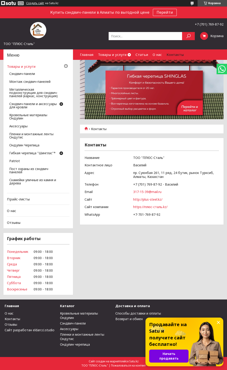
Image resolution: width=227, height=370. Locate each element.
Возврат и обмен (129, 319)
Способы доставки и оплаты (138, 313)
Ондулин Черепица (24, 145)
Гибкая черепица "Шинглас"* (32, 153)
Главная (86, 54)
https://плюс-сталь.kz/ (150, 207)
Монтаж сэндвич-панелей (29, 82)
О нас (157, 54)
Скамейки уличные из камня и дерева (32, 181)
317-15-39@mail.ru (147, 192)
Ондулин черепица (75, 344)
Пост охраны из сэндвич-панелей (29, 170)
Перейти (165, 12)
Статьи (142, 54)
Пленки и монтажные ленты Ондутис (31, 135)
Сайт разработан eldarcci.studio (29, 330)
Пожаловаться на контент (128, 365)
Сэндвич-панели (22, 74)
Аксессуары (18, 126)
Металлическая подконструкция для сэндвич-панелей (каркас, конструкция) (33, 93)
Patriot (14, 161)
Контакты (175, 54)
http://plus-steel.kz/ (147, 199)
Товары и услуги (112, 54)
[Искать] (188, 36)
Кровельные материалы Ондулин (28, 116)
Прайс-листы (18, 199)
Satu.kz (134, 361)
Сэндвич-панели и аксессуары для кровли (33, 105)
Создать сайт (35, 3)
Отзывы (13, 222)
